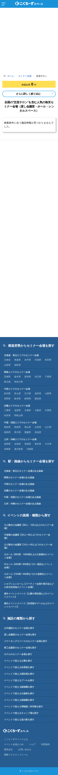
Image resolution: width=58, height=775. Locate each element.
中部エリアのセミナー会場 (17, 389)
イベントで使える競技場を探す (19, 674)
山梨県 (48, 393)
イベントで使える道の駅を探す (19, 719)
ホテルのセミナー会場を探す (18, 654)
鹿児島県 (18, 449)
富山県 (17, 393)
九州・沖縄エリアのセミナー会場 (20, 439)
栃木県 (17, 376)
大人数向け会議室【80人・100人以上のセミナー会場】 (29, 526)
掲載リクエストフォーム (16, 754)
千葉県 (48, 376)
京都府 (27, 410)
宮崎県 (7, 449)
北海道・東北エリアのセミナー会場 (21, 355)
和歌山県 (18, 415)
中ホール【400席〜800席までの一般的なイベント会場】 (28, 566)
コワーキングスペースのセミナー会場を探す (25, 641)
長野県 (7, 398)
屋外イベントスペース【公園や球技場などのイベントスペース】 (29, 595)
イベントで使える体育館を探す (19, 667)
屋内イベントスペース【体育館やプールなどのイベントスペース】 (29, 605)
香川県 (17, 432)
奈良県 (7, 415)
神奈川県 (18, 381)
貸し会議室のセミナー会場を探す (20, 634)
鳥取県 (7, 427)
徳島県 (7, 432)
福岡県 (7, 444)
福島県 (17, 365)
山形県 (7, 365)
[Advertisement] (29, 41)
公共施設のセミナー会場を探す (19, 628)
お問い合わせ (24, 749)
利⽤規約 (45, 744)
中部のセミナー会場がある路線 (19, 484)
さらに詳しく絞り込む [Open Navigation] (28, 93)
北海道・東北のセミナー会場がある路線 (23, 471)
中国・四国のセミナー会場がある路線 (22, 497)
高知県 (38, 432)
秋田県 (48, 360)
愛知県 (38, 398)
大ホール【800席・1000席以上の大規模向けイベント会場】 (29, 556)
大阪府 (38, 410)
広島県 (38, 427)
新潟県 (7, 393)
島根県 (17, 427)
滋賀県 (17, 410)
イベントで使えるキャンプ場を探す (21, 713)
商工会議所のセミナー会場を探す (20, 647)
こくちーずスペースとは (16, 739)
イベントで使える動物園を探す (19, 687)
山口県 (48, 427)
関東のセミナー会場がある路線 (19, 477)
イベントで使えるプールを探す (19, 680)
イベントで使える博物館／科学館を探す (23, 706)
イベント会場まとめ (14, 744)
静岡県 (27, 398)
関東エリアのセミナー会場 (17, 372)
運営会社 (8, 749)
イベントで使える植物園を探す (19, 700)
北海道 (7, 360)
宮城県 (38, 360)
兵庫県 (48, 410)
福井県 (38, 393)
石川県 (27, 393)
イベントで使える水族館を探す (19, 693)
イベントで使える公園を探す (18, 660)
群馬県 (27, 376)
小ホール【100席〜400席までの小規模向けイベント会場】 (28, 576)
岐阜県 (17, 398)
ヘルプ (32, 744)
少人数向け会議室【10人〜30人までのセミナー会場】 (28, 546)
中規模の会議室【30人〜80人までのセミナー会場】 (27, 536)
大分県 (48, 444)
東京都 (7, 381)
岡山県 (27, 427)
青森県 (17, 360)
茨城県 (7, 376)
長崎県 (27, 444)
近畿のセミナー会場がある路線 (19, 490)
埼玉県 (38, 376)
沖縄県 (30, 449)
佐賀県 (17, 444)
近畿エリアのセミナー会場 (17, 405)
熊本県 (38, 444)
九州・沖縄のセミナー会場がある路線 (22, 503)
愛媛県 (27, 432)
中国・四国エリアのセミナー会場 (20, 422)
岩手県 (27, 360)
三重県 (7, 410)
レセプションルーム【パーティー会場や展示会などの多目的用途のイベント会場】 (29, 585)
